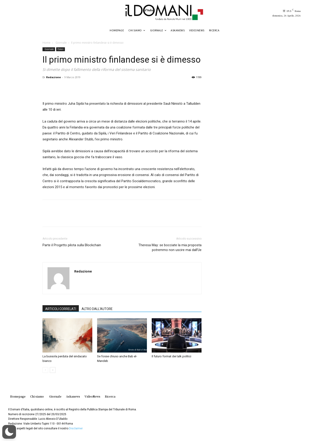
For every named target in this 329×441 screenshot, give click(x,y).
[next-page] (53, 370)
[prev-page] (45, 370)
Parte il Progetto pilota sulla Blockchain (71, 245)
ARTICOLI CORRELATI (60, 309)
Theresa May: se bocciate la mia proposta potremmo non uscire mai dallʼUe (170, 247)
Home (46, 43)
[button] (9, 432)
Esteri (61, 49)
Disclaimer (76, 428)
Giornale (61, 43)
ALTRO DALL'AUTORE (97, 309)
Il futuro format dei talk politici (171, 356)
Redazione (53, 77)
